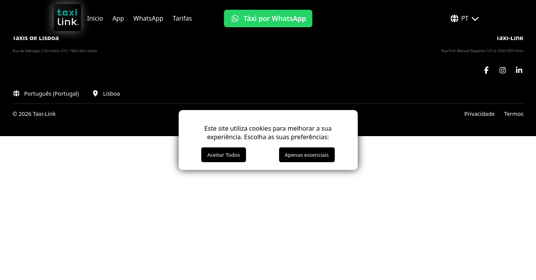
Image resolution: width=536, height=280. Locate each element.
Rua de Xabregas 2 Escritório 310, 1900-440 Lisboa (54, 50)
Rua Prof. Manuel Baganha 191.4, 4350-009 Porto (482, 50)
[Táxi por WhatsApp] (268, 18)
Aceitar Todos (223, 154)
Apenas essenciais (307, 154)
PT (465, 18)
